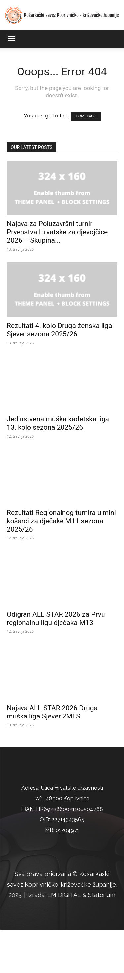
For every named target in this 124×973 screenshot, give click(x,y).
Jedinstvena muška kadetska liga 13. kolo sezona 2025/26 (58, 423)
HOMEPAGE (86, 116)
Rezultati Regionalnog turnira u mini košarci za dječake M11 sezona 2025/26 (61, 521)
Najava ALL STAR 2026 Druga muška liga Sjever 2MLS (52, 712)
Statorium (101, 938)
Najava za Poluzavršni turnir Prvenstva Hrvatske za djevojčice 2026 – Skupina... (57, 232)
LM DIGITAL (64, 938)
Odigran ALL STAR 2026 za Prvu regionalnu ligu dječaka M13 (56, 618)
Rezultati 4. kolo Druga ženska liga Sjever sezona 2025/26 (59, 330)
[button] (11, 39)
